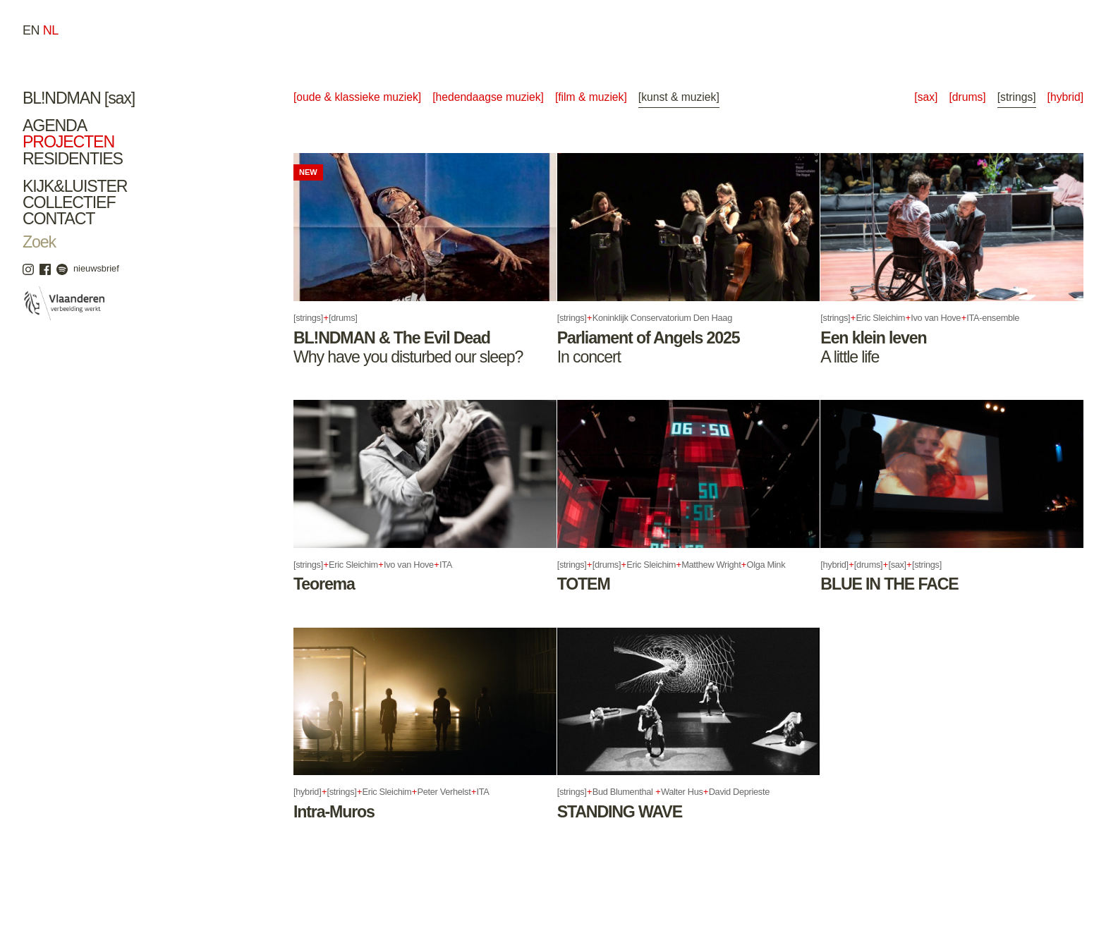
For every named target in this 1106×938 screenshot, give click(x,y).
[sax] (925, 97)
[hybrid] (1065, 97)
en (31, 30)
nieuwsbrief (96, 268)
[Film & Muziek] (591, 97)
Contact (59, 218)
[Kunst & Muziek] (678, 97)
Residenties (73, 159)
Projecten (68, 142)
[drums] (967, 97)
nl (51, 30)
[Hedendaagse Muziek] (488, 97)
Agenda (55, 125)
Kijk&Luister (75, 186)
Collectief (69, 202)
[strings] (1016, 97)
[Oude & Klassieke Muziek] (357, 97)
